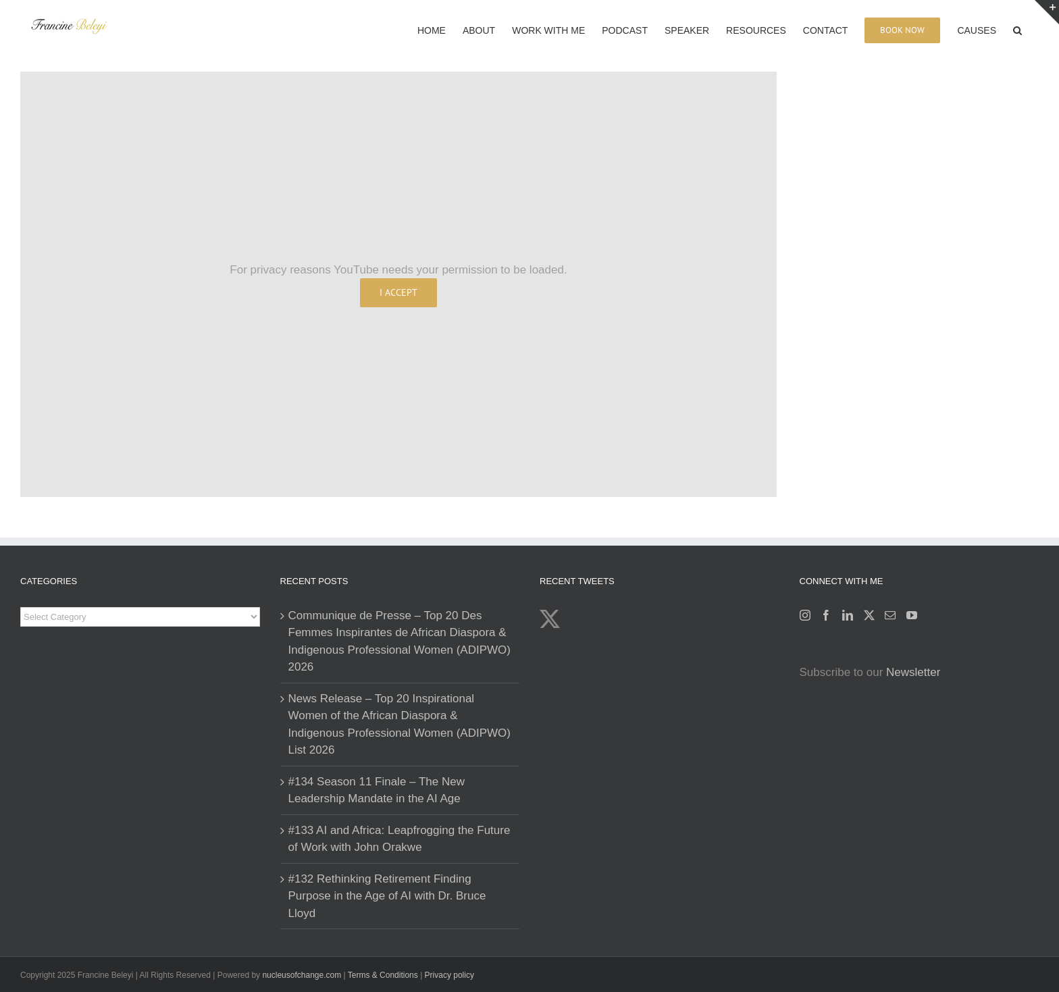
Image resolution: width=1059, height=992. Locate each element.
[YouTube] (911, 615)
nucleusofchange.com (301, 975)
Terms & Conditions (384, 975)
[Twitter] (869, 615)
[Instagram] (805, 615)
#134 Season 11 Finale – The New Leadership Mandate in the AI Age (376, 790)
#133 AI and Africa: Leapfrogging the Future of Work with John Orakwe (399, 839)
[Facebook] (826, 615)
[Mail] (890, 615)
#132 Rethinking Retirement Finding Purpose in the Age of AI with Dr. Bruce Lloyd (387, 896)
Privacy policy (449, 975)
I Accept (398, 292)
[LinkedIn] (847, 615)
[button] (1017, 29)
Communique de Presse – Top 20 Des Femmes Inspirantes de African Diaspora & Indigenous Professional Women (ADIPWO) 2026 (399, 641)
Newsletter (913, 672)
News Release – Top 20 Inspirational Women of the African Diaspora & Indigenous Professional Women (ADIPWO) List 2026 (399, 724)
